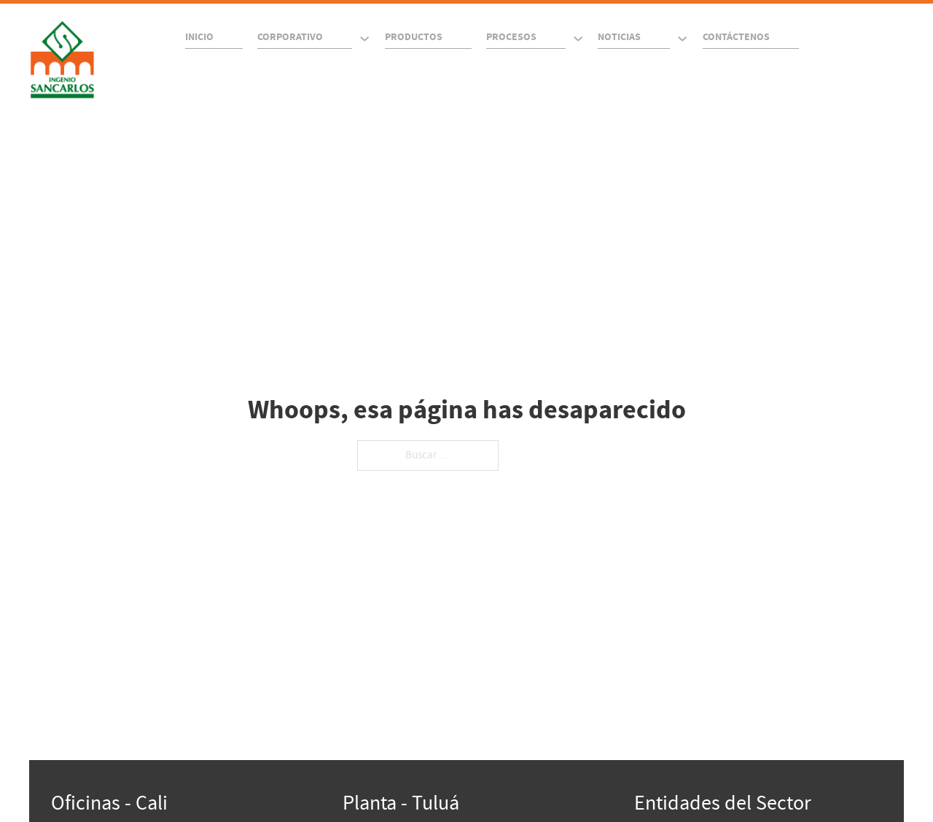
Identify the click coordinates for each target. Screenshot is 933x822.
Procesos (511, 37)
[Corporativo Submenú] (364, 39)
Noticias (619, 37)
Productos (413, 37)
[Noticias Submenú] (682, 39)
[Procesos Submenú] (578, 39)
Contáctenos (736, 37)
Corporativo (290, 37)
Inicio (199, 37)
